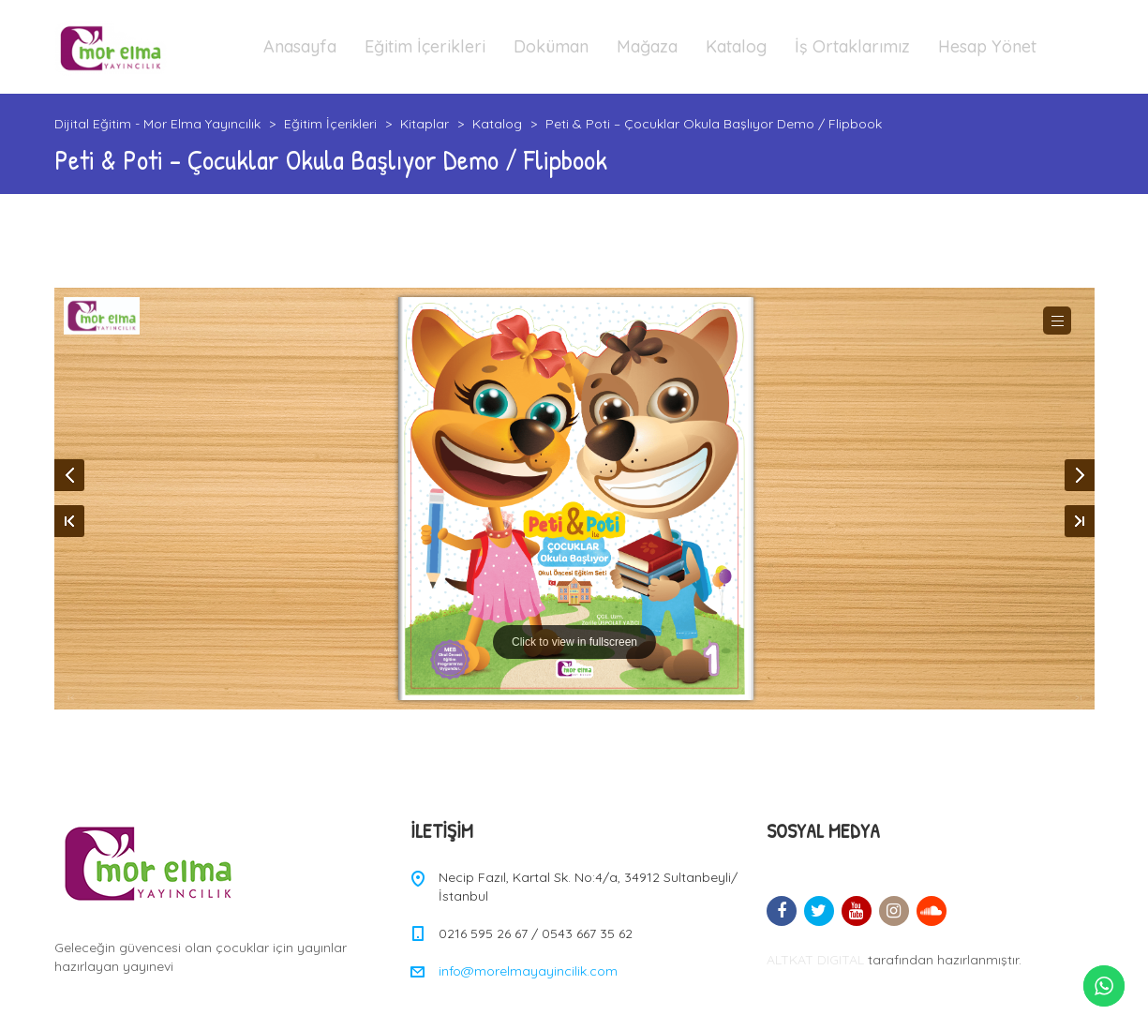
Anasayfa (299, 46)
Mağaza (647, 46)
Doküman (551, 46)
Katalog (736, 46)
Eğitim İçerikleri (425, 46)
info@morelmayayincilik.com (528, 971)
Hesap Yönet (987, 46)
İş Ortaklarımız (852, 46)
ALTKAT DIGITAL (815, 959)
